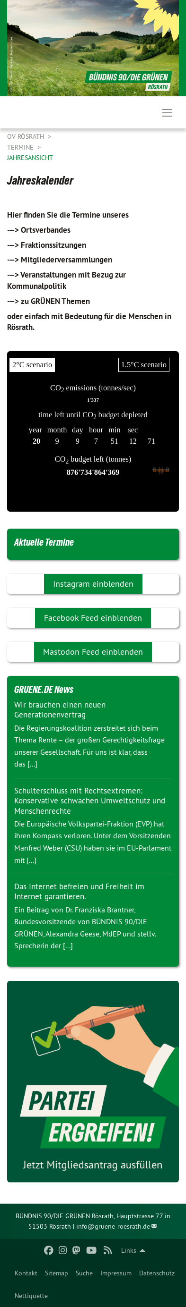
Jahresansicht (30, 157)
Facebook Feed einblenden (93, 617)
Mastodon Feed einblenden (93, 651)
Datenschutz (157, 1273)
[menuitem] (26, 1273)
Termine (21, 147)
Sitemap (56, 1273)
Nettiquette (31, 1295)
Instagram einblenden (93, 583)
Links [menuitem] (128, 1250)
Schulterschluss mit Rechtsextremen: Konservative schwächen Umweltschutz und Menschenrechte (89, 800)
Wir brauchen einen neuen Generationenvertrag (60, 710)
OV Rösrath (26, 136)
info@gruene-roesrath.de (113, 1226)
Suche (84, 1273)
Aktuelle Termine (44, 542)
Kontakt (26, 1273)
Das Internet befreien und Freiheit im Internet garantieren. (79, 891)
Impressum (116, 1273)
